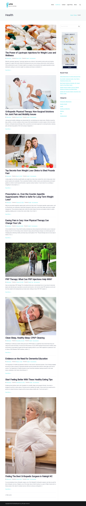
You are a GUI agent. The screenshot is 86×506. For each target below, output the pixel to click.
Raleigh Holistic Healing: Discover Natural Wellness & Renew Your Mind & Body (69, 88)
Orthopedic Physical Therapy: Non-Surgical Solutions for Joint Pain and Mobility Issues (29, 113)
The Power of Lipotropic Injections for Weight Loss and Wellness (30, 54)
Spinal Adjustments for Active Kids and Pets (70, 76)
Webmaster (9, 58)
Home (52, 4)
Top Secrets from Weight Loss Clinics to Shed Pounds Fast (30, 172)
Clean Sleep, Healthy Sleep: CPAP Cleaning (25, 337)
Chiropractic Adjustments (66, 102)
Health (27, 58)
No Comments (32, 58)
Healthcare (57, 4)
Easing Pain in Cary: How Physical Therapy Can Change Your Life (27, 222)
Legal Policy (70, 4)
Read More (8, 70)
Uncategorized (63, 116)
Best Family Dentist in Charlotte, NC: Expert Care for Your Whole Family (70, 84)
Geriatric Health (63, 104)
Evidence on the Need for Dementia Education (26, 358)
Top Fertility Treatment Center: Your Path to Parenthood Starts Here (70, 80)
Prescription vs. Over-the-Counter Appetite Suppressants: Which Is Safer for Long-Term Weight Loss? (29, 197)
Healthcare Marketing (65, 109)
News (75, 4)
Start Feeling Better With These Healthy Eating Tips (29, 379)
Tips (32, 282)
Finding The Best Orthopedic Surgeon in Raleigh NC (29, 476)
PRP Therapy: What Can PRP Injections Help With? (28, 279)
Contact (63, 4)
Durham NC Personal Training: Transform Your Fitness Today (70, 92)
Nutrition (62, 111)
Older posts (9, 495)
